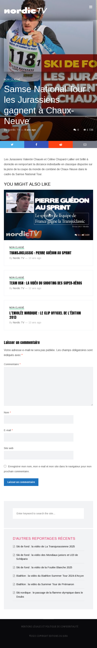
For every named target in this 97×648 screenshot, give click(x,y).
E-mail (8, 430)
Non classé (12, 79)
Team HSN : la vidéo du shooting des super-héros (45, 283)
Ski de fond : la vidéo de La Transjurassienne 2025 (45, 546)
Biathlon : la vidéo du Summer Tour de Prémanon (45, 584)
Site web (8, 448)
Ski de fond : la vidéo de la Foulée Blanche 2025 (44, 567)
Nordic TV (14, 129)
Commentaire (12, 364)
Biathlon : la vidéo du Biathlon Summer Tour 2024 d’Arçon (50, 575)
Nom (7, 412)
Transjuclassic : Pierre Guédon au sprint (40, 253)
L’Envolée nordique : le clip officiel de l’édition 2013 (45, 315)
